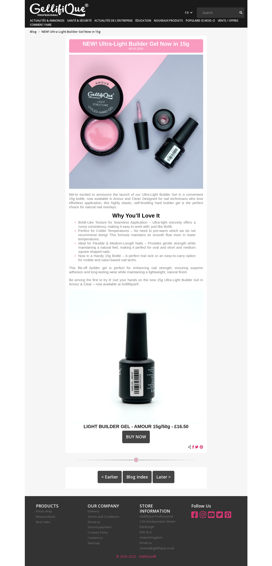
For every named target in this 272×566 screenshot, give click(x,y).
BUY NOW (136, 436)
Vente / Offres (228, 21)
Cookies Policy (98, 532)
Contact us (95, 538)
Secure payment (99, 527)
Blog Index (137, 477)
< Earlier (109, 477)
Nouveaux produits (168, 21)
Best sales (43, 522)
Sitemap (94, 543)
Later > (163, 477)
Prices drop (44, 511)
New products (45, 516)
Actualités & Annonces (47, 21)
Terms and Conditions (103, 516)
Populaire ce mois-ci (200, 21)
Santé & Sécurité (79, 21)
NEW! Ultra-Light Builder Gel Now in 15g (136, 44)
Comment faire (40, 25)
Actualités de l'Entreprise (113, 21)
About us (94, 522)
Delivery (93, 511)
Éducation (143, 21)
